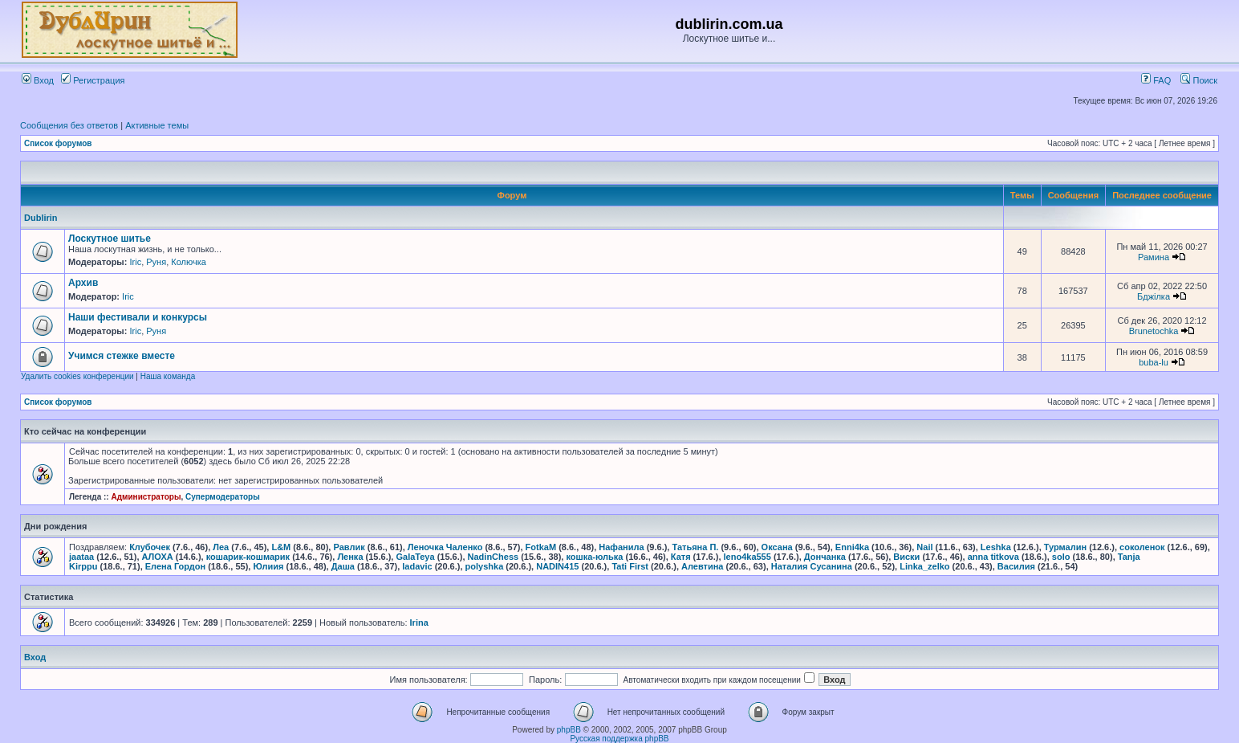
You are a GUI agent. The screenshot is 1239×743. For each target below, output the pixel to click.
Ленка (350, 556)
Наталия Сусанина (811, 566)
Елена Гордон (175, 566)
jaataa (81, 556)
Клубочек (149, 547)
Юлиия (268, 566)
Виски (906, 556)
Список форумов (58, 143)
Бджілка (1153, 296)
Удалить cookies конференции (77, 376)
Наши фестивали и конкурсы (137, 317)
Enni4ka (852, 547)
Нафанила (621, 547)
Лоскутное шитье (109, 238)
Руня (156, 262)
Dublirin (41, 217)
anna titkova (993, 556)
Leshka (996, 547)
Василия (1016, 566)
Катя (681, 556)
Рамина (1153, 257)
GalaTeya (415, 556)
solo (1061, 556)
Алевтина (702, 566)
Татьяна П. (695, 547)
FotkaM (541, 547)
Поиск (1198, 80)
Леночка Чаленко (445, 547)
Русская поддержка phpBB (619, 738)
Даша (343, 566)
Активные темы (157, 125)
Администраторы (146, 496)
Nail (924, 547)
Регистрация (92, 80)
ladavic (417, 566)
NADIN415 (557, 566)
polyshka (484, 566)
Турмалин (1065, 547)
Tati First (629, 566)
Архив (83, 282)
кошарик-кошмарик (248, 556)
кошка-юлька (594, 556)
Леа (221, 547)
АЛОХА (157, 556)
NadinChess (493, 556)
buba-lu (1153, 362)
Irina (419, 622)
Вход (38, 80)
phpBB (569, 729)
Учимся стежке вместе (121, 355)
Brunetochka (1154, 331)
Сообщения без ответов (69, 125)
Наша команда (168, 376)
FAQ (1156, 80)
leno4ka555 (747, 556)
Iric (135, 262)
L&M (280, 547)
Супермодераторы (222, 496)
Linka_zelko (924, 566)
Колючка (188, 262)
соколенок (1141, 547)
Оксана (777, 547)
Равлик (348, 547)
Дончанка (825, 556)
